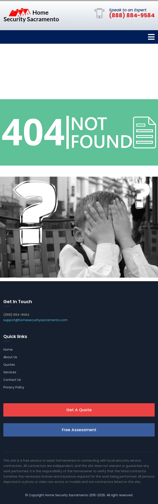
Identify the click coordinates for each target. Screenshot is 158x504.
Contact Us (12, 380)
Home (8, 349)
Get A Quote (79, 410)
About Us (10, 357)
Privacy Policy (13, 387)
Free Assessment (79, 430)
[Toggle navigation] (151, 37)
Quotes (9, 364)
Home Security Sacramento (66, 495)
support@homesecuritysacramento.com (35, 320)
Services (9, 372)
